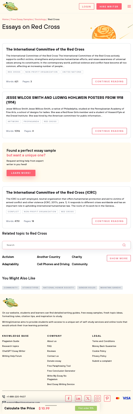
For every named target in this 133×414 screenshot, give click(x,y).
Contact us (53, 356)
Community (80, 264)
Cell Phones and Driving (53, 264)
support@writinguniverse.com (23, 402)
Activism (8, 257)
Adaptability (10, 264)
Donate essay (54, 361)
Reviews (51, 351)
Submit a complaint (102, 361)
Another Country (48, 257)
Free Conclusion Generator (61, 371)
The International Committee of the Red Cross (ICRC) (51, 192)
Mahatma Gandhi (111, 288)
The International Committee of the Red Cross (45, 49)
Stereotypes (30, 288)
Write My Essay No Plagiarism (56, 378)
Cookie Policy (99, 351)
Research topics (10, 346)
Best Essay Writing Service (61, 384)
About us (52, 341)
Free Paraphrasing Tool (59, 366)
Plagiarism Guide (10, 341)
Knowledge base (15, 335)
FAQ (49, 346)
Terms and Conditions (103, 341)
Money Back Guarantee (104, 346)
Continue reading (109, 81)
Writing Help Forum (12, 356)
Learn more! (21, 173)
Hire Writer (109, 6)
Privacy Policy (99, 356)
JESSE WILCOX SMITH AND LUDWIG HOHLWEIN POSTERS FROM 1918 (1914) (64, 100)
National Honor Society (58, 288)
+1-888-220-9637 (16, 396)
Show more (119, 258)
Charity (77, 257)
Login (86, 6)
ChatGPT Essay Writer (13, 351)
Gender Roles (87, 288)
